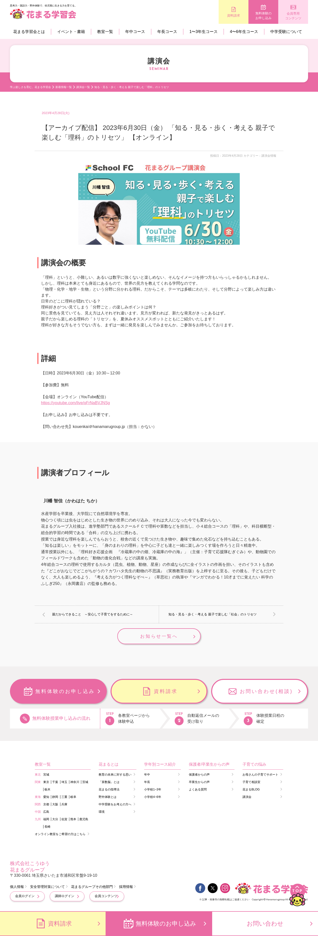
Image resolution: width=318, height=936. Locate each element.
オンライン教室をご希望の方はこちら (60, 834)
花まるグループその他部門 (92, 887)
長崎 (47, 826)
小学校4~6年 (152, 797)
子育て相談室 (251, 782)
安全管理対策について (47, 887)
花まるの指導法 (109, 789)
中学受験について (286, 32)
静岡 (55, 797)
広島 (46, 812)
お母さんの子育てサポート (260, 774)
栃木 (47, 789)
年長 (147, 782)
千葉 (55, 782)
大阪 (55, 804)
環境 (102, 812)
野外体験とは (108, 797)
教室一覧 (105, 32)
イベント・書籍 (71, 32)
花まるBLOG (251, 789)
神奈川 (74, 782)
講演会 (246, 797)
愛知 (46, 797)
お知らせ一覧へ (159, 636)
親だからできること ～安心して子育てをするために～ (92, 614)
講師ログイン (64, 896)
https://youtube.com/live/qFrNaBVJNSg (75, 403)
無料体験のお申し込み (263, 15)
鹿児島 (83, 819)
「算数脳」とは (109, 782)
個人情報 (17, 887)
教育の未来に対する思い (115, 774)
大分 (55, 819)
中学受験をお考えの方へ (115, 804)
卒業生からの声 (199, 782)
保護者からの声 (199, 774)
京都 (46, 804)
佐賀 (64, 819)
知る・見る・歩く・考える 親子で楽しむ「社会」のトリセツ (212, 614)
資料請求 (233, 15)
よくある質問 (198, 789)
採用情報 (126, 887)
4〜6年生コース (244, 32)
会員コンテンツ (106, 896)
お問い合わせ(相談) (266, 691)
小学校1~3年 (152, 789)
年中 (147, 774)
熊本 (73, 819)
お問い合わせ (265, 923)
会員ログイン (25, 896)
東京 (46, 782)
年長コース (167, 32)
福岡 (46, 819)
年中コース (135, 32)
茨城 (85, 782)
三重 (64, 797)
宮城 (46, 774)
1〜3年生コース (203, 32)
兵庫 (64, 804)
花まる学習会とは (29, 32)
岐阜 (73, 797)
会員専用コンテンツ (293, 16)
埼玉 (64, 782)
